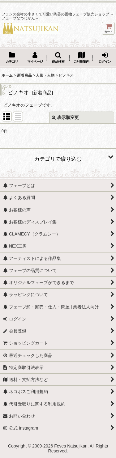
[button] (58, 58)
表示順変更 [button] (65, 117)
